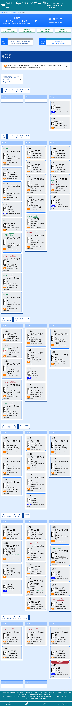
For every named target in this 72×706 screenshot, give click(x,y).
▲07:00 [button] (9, 319)
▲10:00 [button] (14, 426)
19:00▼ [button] (27, 90)
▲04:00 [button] (3, 136)
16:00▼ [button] (21, 90)
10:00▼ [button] (11, 90)
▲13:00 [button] (19, 515)
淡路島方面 (16, 12)
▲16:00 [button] (25, 617)
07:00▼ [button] (5, 90)
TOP (2, 12)
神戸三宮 (8, 12)
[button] (2, 90)
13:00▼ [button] (16, 90)
